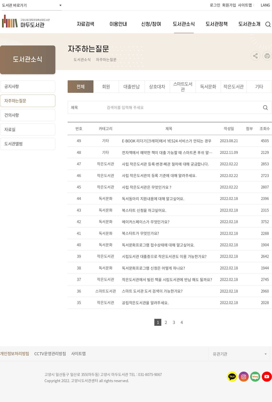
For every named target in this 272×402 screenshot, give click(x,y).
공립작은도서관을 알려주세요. (145, 303)
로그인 (215, 5)
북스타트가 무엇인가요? (140, 233)
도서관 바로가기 (14, 5)
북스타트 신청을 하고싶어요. (144, 210)
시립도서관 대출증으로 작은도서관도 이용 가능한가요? (164, 256)
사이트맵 (245, 5)
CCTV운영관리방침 (50, 354)
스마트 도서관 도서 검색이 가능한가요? (152, 291)
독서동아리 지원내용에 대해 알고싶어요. (153, 198)
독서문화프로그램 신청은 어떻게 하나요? (153, 268)
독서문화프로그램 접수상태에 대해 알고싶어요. (158, 245)
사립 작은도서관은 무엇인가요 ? (146, 187)
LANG (265, 5)
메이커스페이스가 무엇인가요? (145, 222)
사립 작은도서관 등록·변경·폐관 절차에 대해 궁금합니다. (165, 164)
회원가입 (229, 5)
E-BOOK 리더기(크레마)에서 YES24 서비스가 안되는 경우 (166, 141)
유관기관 (220, 354)
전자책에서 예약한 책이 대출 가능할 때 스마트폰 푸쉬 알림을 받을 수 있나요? (169, 152)
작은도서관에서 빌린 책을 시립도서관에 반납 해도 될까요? (167, 279)
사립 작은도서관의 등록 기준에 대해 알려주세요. (159, 175)
